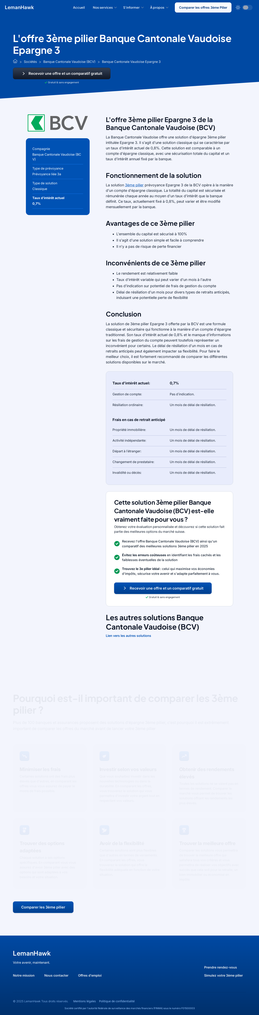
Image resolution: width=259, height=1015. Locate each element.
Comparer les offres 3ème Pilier (203, 7)
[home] (19, 7)
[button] (104, 7)
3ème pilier (134, 185)
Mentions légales (84, 1001)
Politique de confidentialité (117, 1001)
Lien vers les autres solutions (128, 636)
